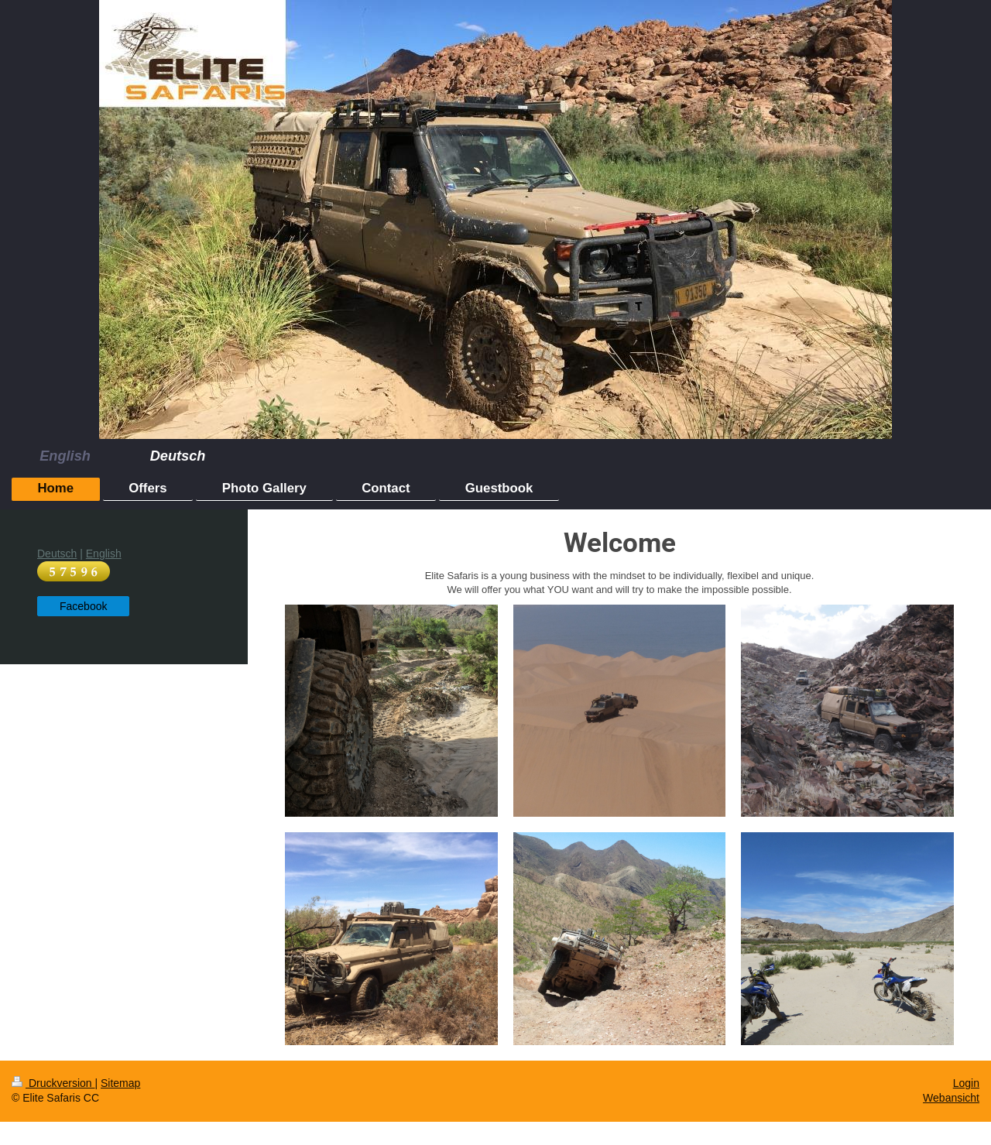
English (104, 553)
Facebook (83, 606)
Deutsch (57, 553)
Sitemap (120, 1083)
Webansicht (951, 1098)
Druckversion (53, 1083)
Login (966, 1083)
